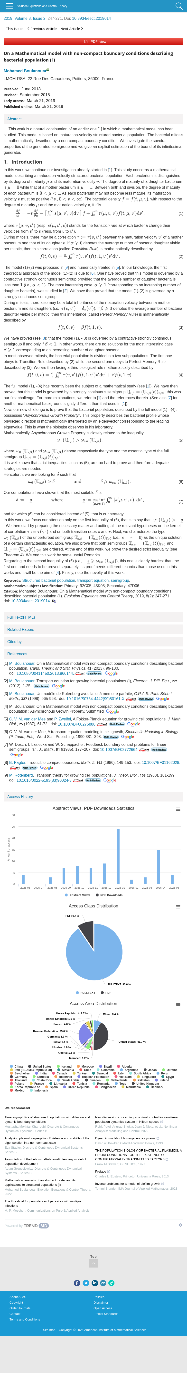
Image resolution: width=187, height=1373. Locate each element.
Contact (14, 1314)
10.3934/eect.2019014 (91, 18)
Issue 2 (39, 18)
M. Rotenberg (21, 775)
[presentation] (47, 182)
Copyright (16, 1302)
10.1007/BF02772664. (125, 750)
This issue (14, 28)
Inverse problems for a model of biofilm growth (129, 1184)
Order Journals (19, 1308)
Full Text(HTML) (21, 617)
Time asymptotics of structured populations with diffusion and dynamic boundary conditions (47, 1119)
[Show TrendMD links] (180, 1225)
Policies (99, 1297)
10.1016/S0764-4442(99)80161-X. (101, 699)
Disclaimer (101, 1302)
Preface (102, 1171)
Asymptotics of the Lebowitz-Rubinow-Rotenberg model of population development (45, 1161)
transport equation (93, 580)
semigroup (120, 580)
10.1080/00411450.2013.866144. (51, 673)
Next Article (71, 28)
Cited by (14, 642)
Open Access (103, 1308)
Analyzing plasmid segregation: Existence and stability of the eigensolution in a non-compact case (47, 1140)
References (17, 654)
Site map (49, 1330)
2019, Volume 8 (17, 18)
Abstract (14, 119)
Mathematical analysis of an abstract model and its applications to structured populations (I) (40, 1182)
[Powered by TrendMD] (27, 1225)
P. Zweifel (62, 719)
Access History (20, 797)
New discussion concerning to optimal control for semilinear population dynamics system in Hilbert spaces (136, 1119)
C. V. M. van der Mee (27, 719)
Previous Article (42, 28)
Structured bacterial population (48, 580)
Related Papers (20, 629)
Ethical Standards (106, 1314)
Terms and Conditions (24, 1319)
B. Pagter (17, 762)
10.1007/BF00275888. (83, 724)
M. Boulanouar (21, 663)
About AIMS (17, 1297)
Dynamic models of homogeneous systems (127, 1138)
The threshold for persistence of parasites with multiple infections (43, 1203)
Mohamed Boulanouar (25, 71)
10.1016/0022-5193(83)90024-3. (50, 780)
